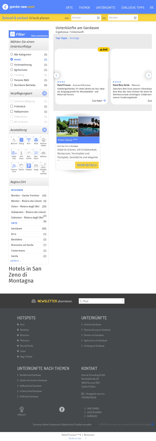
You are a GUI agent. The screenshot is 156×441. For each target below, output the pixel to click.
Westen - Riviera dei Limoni (28, 201)
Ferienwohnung (30, 64)
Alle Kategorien (30, 54)
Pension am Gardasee (94, 335)
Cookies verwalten (83, 424)
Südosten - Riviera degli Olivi (28, 218)
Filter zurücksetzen (39, 36)
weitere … (15, 260)
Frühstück (30, 106)
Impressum (55, 424)
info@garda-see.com (95, 393)
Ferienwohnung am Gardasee (97, 329)
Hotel (30, 59)
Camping (30, 75)
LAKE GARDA (93, 408)
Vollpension (30, 116)
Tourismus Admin (41, 424)
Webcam (22, 411)
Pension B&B (30, 80)
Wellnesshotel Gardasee (30, 385)
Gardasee (28, 228)
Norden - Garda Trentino (28, 195)
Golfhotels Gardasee (29, 396)
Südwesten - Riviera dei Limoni (28, 213)
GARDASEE (92, 416)
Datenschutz (67, 424)
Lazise (23, 351)
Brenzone (24, 335)
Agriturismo (30, 70)
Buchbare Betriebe (30, 85)
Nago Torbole (26, 356)
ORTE (69, 7)
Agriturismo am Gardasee (95, 340)
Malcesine (24, 340)
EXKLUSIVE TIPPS (133, 7)
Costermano (28, 251)
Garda (28, 256)
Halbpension (30, 111)
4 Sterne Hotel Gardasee (31, 391)
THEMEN (84, 7)
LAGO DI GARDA (94, 412)
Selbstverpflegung (30, 101)
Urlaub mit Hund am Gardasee (33, 380)
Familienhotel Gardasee (30, 374)
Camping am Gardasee (94, 345)
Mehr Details (87, 165)
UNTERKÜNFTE (105, 7)
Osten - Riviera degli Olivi (28, 206)
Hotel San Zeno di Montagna (67, 146)
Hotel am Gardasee (92, 324)
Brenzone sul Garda (28, 245)
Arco (28, 234)
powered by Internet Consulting (138, 424)
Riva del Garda (26, 345)
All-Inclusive (30, 122)
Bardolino (28, 239)
